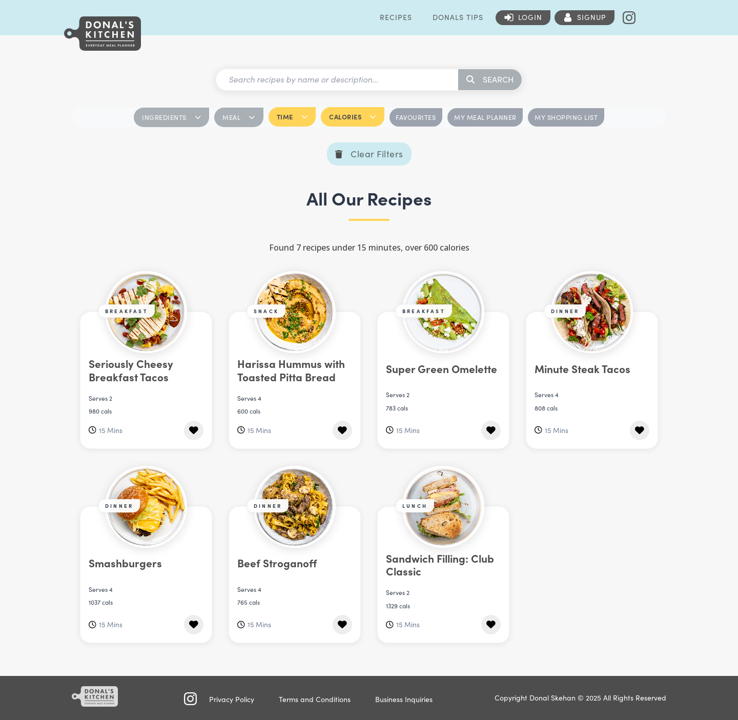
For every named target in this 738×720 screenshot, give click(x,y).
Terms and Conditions (315, 699)
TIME (292, 116)
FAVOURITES (416, 117)
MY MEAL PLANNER (485, 117)
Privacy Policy (231, 699)
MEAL (238, 117)
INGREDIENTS (171, 117)
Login (530, 17)
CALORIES (352, 116)
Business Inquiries (404, 699)
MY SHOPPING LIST (566, 117)
